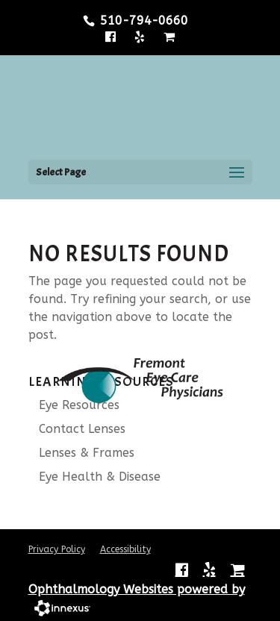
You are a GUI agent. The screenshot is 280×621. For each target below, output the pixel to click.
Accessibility (125, 549)
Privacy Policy (56, 549)
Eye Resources (73, 405)
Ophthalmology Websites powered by (136, 589)
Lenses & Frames (81, 453)
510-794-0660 (144, 20)
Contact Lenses (76, 429)
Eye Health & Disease (94, 476)
